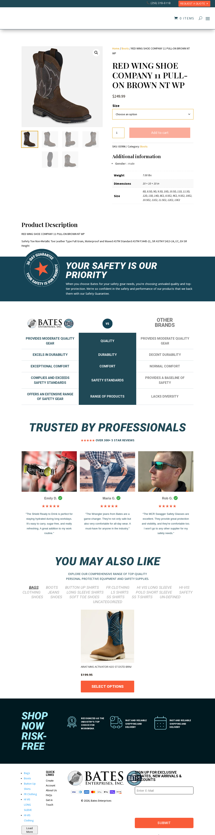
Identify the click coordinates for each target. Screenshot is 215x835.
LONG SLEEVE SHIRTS (85, 592)
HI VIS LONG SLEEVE (154, 587)
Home (115, 48)
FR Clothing (118, 587)
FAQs (49, 795)
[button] (96, 52)
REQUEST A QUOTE (192, 3)
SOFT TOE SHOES (84, 597)
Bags (34, 587)
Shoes (56, 597)
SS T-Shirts (142, 597)
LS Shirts (120, 592)
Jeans (53, 592)
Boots (125, 48)
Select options (108, 686)
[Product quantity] (118, 133)
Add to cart (160, 132)
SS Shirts (115, 597)
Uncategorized (107, 601)
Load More (29, 830)
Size (115, 105)
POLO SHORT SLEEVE (154, 592)
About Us (51, 790)
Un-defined (170, 597)
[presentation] (166, 805)
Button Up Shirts (82, 587)
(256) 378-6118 (160, 3)
